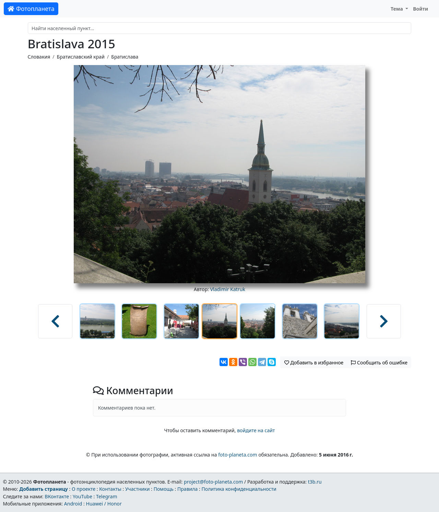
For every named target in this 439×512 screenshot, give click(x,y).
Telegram (106, 496)
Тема (397, 8)
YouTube (82, 496)
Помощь (164, 489)
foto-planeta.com (237, 454)
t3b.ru (315, 481)
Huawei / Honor (103, 503)
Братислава (124, 56)
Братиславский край (81, 56)
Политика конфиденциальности (239, 489)
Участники (137, 489)
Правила (187, 489)
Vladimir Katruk (227, 289)
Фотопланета (31, 8)
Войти (420, 8)
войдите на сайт (256, 430)
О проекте (83, 489)
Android (73, 503)
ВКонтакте (57, 496)
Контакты (110, 489)
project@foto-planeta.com (213, 481)
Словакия (39, 56)
